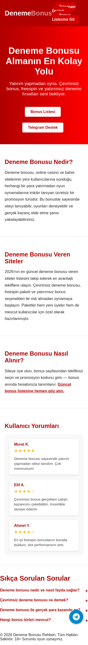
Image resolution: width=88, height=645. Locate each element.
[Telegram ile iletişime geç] (76, 617)
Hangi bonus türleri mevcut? (25, 620)
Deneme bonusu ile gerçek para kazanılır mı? (40, 610)
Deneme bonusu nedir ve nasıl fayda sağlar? (40, 590)
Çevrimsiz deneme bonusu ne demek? (34, 600)
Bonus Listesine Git (63, 17)
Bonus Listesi (43, 112)
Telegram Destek (64, 9)
